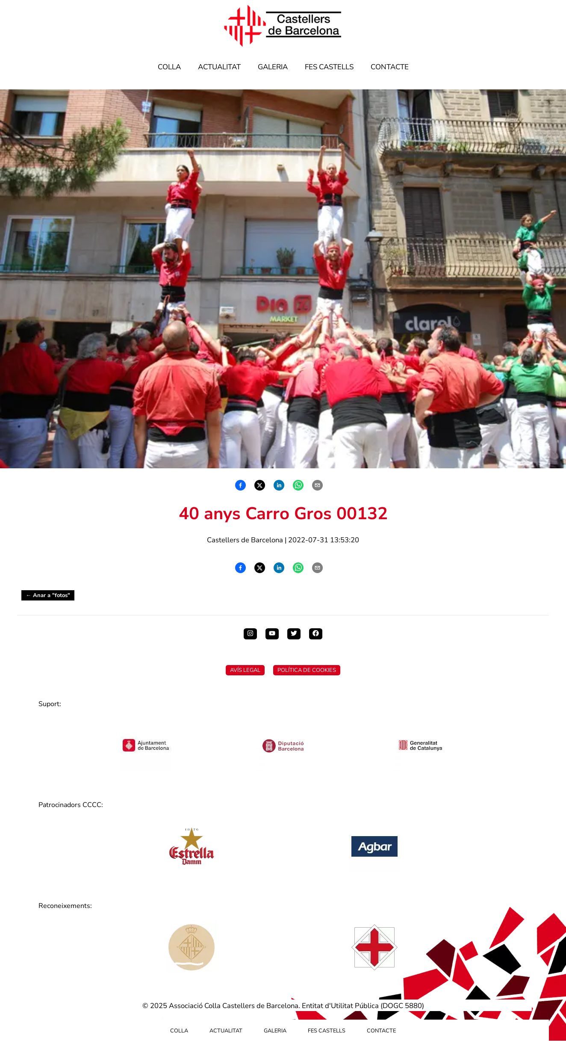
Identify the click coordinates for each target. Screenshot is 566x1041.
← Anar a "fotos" (48, 595)
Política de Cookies (306, 670)
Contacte (390, 67)
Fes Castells (329, 67)
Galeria (273, 67)
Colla (169, 67)
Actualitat (219, 67)
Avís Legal (245, 670)
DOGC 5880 (402, 1006)
